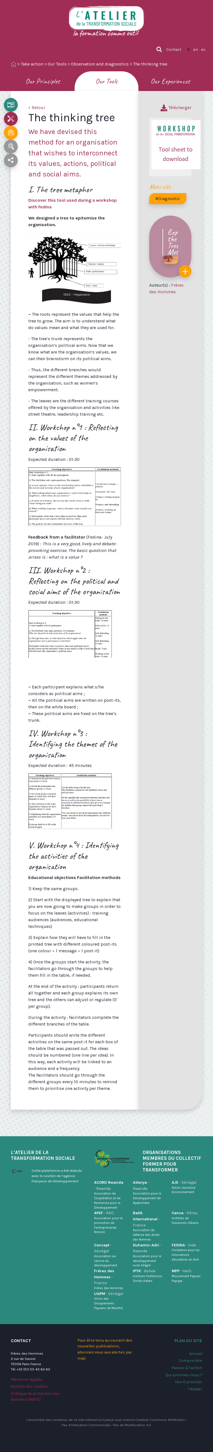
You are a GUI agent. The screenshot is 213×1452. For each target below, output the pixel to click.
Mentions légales (26, 1379)
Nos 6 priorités (188, 1382)
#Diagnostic (167, 198)
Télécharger (176, 107)
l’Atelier (195, 1389)
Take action (32, 64)
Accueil (195, 1353)
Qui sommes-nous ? (184, 1375)
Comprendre (190, 1360)
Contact (173, 49)
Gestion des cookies (29, 1386)
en (195, 49)
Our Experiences (170, 81)
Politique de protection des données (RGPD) (35, 1396)
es (203, 49)
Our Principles (43, 81)
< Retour (36, 107)
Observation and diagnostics (100, 64)
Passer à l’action (186, 1367)
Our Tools (57, 64)
